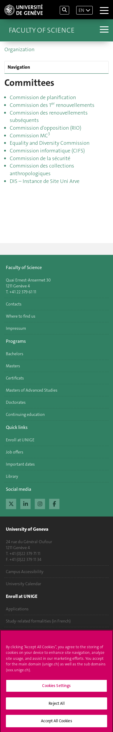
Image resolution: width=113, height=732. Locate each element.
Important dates (20, 464)
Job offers (14, 452)
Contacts (13, 304)
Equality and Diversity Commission (49, 143)
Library (12, 476)
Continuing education (25, 414)
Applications (17, 609)
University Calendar (23, 583)
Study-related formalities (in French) (38, 621)
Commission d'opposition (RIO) (45, 127)
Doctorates (16, 402)
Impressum (16, 328)
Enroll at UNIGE (20, 440)
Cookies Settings (56, 687)
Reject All (56, 705)
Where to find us (20, 316)
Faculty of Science (41, 30)
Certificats (15, 378)
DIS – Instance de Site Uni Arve (44, 181)
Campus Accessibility (25, 571)
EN (81, 10)
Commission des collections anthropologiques (42, 169)
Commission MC (30, 135)
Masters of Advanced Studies (31, 390)
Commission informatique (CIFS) (47, 150)
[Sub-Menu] (103, 30)
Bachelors (14, 353)
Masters (13, 366)
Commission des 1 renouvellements (52, 105)
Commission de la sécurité (40, 158)
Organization (19, 49)
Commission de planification (43, 97)
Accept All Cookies (56, 723)
